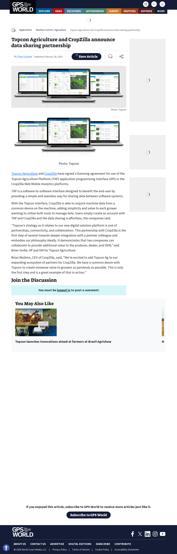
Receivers (74, 11)
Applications (25, 29)
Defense (146, 11)
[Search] (154, 4)
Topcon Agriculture (24, 173)
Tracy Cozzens (24, 56)
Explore (44, 11)
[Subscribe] (146, 4)
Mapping (130, 11)
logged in (63, 290)
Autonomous (95, 11)
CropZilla (50, 173)
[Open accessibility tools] (6, 547)
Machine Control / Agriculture (51, 29)
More (161, 11)
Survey (114, 11)
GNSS (58, 11)
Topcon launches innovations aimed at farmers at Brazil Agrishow (63, 342)
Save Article (86, 56)
